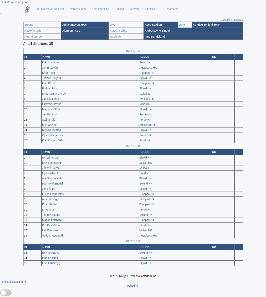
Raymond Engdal (52, 183)
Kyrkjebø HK (147, 98)
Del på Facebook (232, 19)
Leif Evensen (50, 230)
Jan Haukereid (51, 98)
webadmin (133, 285)
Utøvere (135, 8)
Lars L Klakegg (51, 263)
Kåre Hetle (48, 72)
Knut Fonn (48, 209)
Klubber (119, 8)
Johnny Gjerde (51, 167)
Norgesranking (100, 8)
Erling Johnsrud (51, 162)
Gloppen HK (146, 72)
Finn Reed (48, 83)
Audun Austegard (52, 235)
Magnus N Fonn (51, 109)
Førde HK (145, 114)
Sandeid (144, 173)
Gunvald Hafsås (51, 104)
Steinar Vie (48, 119)
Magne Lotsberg (52, 219)
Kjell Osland (49, 124)
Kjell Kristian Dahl (52, 140)
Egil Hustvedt (50, 173)
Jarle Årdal (48, 188)
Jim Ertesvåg (50, 67)
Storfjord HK (146, 199)
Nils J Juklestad (51, 130)
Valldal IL (144, 93)
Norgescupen (78, 8)
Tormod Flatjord (51, 78)
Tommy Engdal (51, 214)
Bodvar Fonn (50, 88)
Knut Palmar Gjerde (54, 93)
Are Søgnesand (51, 178)
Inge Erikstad (50, 257)
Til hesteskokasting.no (13, 2)
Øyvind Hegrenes (52, 135)
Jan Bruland (49, 114)
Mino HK (144, 104)
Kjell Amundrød (51, 62)
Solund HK (145, 183)
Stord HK (144, 140)
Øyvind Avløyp (50, 252)
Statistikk (152, 8)
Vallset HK (145, 162)
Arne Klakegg (50, 199)
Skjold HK (145, 78)
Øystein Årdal (50, 157)
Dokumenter (173, 8)
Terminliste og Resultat (50, 8)
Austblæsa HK (148, 67)
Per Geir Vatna (51, 225)
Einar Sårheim (50, 204)
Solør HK (144, 62)
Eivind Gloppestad (53, 193)
